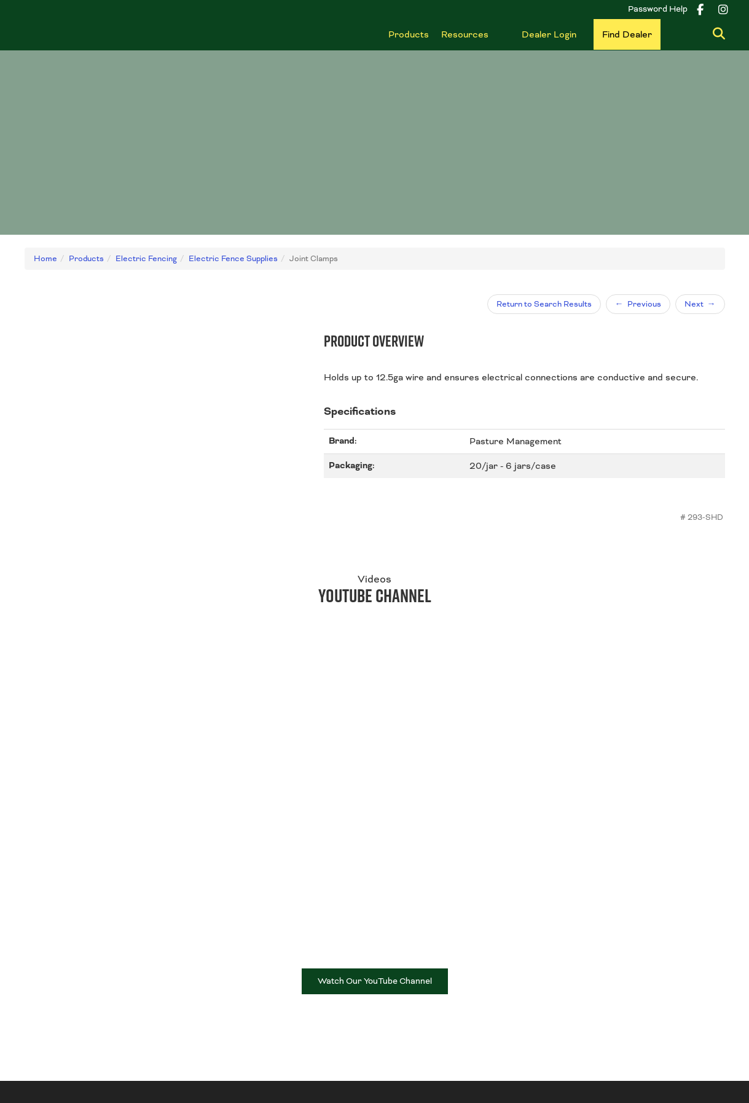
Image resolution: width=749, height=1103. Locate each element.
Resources (464, 34)
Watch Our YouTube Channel (375, 797)
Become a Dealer (238, 960)
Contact (41, 960)
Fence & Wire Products (430, 945)
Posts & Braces (414, 960)
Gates (575, 943)
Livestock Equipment (604, 959)
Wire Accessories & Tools (435, 975)
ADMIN (604, 1064)
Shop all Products (598, 973)
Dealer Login (549, 34)
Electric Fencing (416, 990)
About (37, 945)
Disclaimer (560, 1064)
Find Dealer (627, 34)
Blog (212, 945)
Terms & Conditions (431, 1064)
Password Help (658, 9)
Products (408, 34)
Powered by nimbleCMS (678, 1064)
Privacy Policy (504, 1064)
